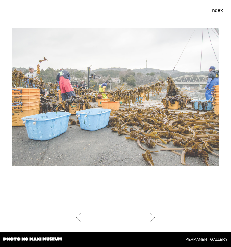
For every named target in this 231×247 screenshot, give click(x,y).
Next (152, 217)
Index (215, 10)
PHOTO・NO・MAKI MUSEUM (32, 240)
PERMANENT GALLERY (206, 239)
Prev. (78, 217)
